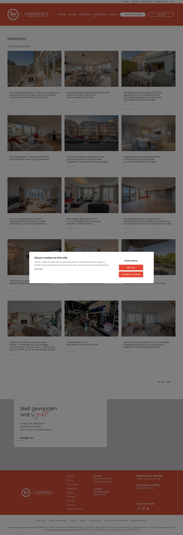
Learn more (38, 269)
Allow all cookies (133, 274)
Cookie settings (133, 261)
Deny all (133, 268)
